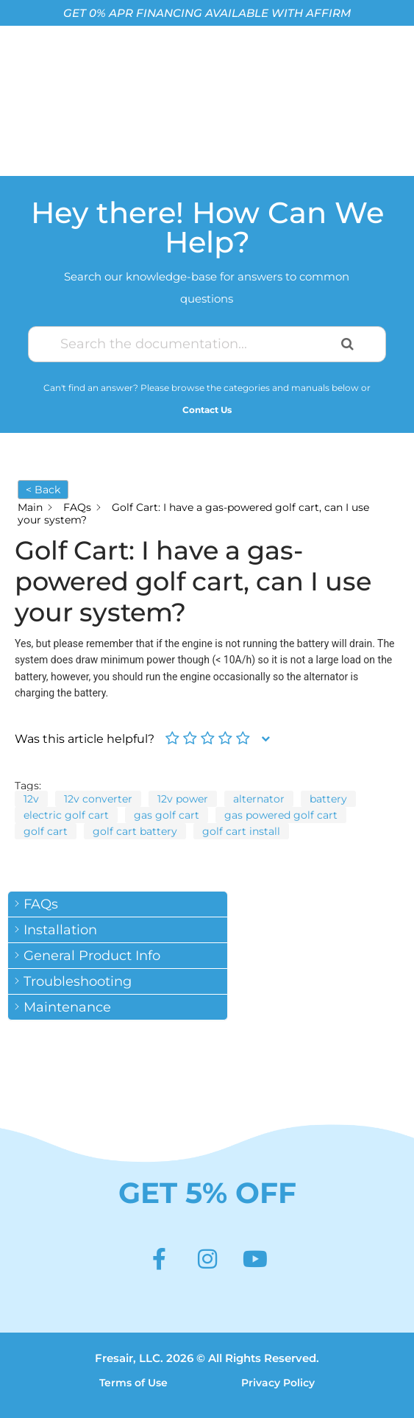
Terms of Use (133, 1382)
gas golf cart (166, 815)
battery (328, 798)
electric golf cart (66, 815)
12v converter (98, 798)
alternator (259, 798)
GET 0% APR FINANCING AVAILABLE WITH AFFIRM (207, 13)
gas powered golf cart (281, 815)
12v (31, 798)
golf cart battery (135, 831)
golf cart (46, 831)
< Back (43, 489)
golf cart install (241, 831)
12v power (182, 798)
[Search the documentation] (347, 344)
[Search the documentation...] (189, 344)
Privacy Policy (278, 1382)
